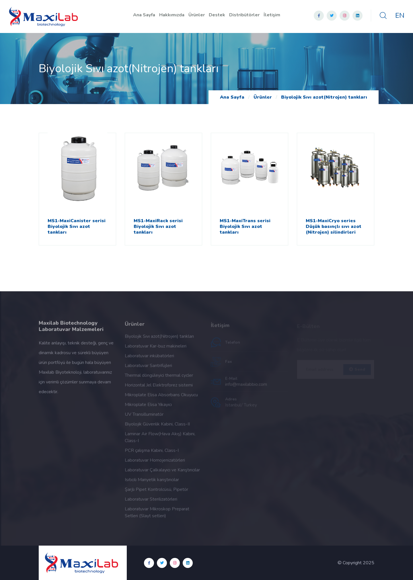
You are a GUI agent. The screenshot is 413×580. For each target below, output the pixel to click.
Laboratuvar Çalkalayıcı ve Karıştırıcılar (162, 472)
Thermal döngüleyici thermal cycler (159, 377)
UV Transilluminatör (144, 416)
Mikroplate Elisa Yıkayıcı (148, 407)
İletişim (272, 15)
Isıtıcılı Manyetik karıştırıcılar (152, 482)
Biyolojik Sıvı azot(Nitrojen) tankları (324, 97)
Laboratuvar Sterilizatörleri (151, 501)
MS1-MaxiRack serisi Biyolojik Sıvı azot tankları (158, 226)
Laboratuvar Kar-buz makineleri (155, 348)
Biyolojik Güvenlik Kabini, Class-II (157, 426)
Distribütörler (244, 15)
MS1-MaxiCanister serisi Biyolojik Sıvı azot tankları (77, 226)
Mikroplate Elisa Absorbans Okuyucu (161, 397)
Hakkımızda (171, 15)
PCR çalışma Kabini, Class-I (152, 453)
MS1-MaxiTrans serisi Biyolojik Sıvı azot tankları (245, 226)
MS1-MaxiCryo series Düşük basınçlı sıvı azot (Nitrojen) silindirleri (333, 226)
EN (399, 15)
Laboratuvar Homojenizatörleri (155, 462)
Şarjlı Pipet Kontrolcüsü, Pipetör (156, 492)
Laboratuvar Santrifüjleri (148, 368)
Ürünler (196, 15)
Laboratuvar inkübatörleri (149, 358)
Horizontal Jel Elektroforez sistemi (159, 387)
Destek (217, 15)
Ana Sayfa (144, 15)
